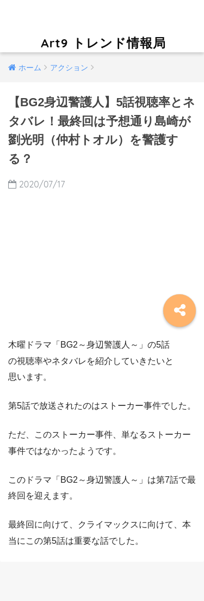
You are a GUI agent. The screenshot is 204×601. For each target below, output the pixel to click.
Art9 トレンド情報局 (103, 25)
